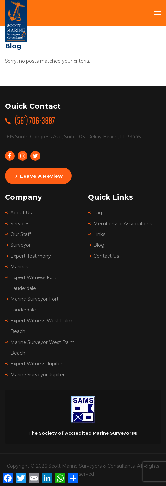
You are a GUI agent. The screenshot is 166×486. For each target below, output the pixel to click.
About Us (21, 213)
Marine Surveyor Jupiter (37, 374)
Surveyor (20, 245)
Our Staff (20, 234)
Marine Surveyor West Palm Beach (42, 347)
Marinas (19, 267)
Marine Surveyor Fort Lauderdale (34, 304)
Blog (98, 245)
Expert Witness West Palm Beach (41, 326)
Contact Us (106, 256)
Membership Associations (122, 223)
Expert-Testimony (30, 256)
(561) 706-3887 (35, 121)
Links (99, 234)
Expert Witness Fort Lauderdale (33, 283)
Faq (97, 213)
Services (19, 223)
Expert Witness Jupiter (36, 364)
